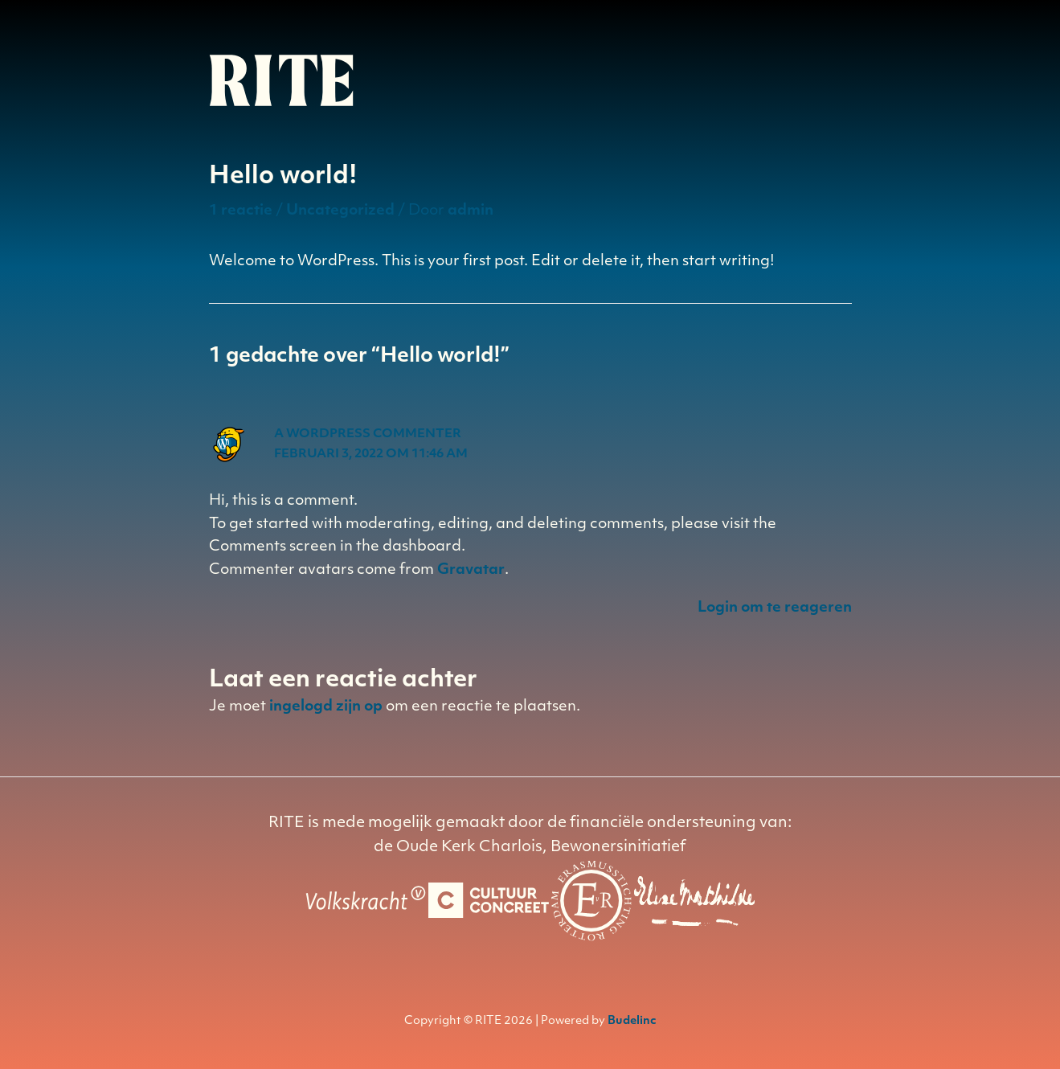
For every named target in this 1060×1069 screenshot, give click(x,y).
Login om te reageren (775, 608)
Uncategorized (340, 211)
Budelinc (632, 1021)
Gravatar (471, 570)
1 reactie (240, 211)
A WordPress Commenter (367, 434)
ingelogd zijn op (326, 707)
